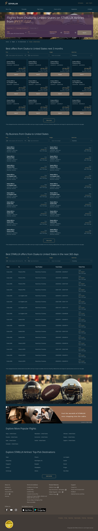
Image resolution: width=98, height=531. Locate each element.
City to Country (77, 518)
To (28, 32)
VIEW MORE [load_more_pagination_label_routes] (49, 476)
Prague (65, 467)
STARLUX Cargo (54, 487)
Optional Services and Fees (77, 494)
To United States (22, 41)
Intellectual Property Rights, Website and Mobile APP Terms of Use (37, 496)
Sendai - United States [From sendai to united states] (40, 440)
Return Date (66, 32)
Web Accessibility (31, 502)
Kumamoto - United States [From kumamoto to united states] (41, 437)
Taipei (7, 457)
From (8, 32)
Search (84, 32)
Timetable (24, 9)
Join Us (7, 494)
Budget (51, 52)
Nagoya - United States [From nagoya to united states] (69, 437)
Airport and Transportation (77, 489)
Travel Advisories (9, 491)
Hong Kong (8, 460)
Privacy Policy (30, 489)
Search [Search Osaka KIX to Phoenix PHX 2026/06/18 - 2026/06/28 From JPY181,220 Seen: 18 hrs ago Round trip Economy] (38, 74)
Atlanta (36, 471)
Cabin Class (74, 52)
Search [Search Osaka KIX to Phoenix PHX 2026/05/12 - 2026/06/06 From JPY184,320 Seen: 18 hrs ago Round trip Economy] (82, 74)
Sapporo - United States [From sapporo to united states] (69, 440)
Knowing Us (8, 487)
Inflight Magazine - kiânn (56, 492)
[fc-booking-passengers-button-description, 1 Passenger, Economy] (21, 28)
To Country (60, 518)
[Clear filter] (25, 55)
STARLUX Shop (53, 494)
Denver (65, 464)
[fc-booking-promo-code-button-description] (33, 28)
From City (84, 518)
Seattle (65, 460)
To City (65, 518)
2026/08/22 (67, 33)
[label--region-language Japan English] (89, 3)
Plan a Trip (8, 9)
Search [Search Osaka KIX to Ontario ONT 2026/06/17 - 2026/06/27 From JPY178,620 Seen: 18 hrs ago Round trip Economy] (60, 113)
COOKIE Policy (30, 491)
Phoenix (36, 457)
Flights (13, 41)
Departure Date (53, 32)
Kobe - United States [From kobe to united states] (11, 440)
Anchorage (8, 471)
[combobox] (16, 33)
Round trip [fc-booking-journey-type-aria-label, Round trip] (9, 28)
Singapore (8, 464)
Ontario (8, 467)
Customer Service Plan (32, 494)
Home (7, 41)
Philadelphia (37, 467)
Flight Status (40, 9)
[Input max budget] (60, 55)
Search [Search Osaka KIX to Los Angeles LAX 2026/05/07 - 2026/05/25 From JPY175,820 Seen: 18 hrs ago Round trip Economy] (16, 93)
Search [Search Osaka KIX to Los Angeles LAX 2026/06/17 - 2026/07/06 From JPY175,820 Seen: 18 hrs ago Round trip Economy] (38, 93)
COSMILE (90, 9)
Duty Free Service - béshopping (58, 489)
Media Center (8, 489)
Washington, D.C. (39, 460)
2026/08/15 (52, 33)
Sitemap (7, 496)
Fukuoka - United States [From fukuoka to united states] (12, 437)
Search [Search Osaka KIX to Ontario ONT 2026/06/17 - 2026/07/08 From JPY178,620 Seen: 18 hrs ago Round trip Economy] (38, 113)
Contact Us (73, 487)
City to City (70, 518)
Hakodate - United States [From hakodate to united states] (12, 444)
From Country (90, 518)
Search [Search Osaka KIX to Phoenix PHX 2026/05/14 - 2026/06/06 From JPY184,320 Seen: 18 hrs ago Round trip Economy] (60, 74)
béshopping (80, 3)
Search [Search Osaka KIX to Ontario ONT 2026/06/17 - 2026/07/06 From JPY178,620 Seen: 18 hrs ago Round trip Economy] (16, 113)
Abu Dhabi (65, 471)
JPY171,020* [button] (22, 21)
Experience (74, 9)
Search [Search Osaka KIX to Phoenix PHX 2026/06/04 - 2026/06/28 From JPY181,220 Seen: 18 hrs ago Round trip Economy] (16, 74)
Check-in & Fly (57, 9)
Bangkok (37, 464)
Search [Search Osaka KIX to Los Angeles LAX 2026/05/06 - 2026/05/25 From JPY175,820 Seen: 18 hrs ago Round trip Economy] (82, 93)
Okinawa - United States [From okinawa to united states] (69, 433)
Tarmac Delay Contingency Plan (34, 500)
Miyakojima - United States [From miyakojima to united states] (41, 433)
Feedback (73, 491)
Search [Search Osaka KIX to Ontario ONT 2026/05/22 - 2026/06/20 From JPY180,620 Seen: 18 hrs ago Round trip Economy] (82, 113)
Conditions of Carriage (32, 487)
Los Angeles (66, 457)
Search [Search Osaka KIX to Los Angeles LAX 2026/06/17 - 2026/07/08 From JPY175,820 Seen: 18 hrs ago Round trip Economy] (60, 93)
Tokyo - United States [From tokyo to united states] (11, 433)
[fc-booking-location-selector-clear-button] (26, 32)
